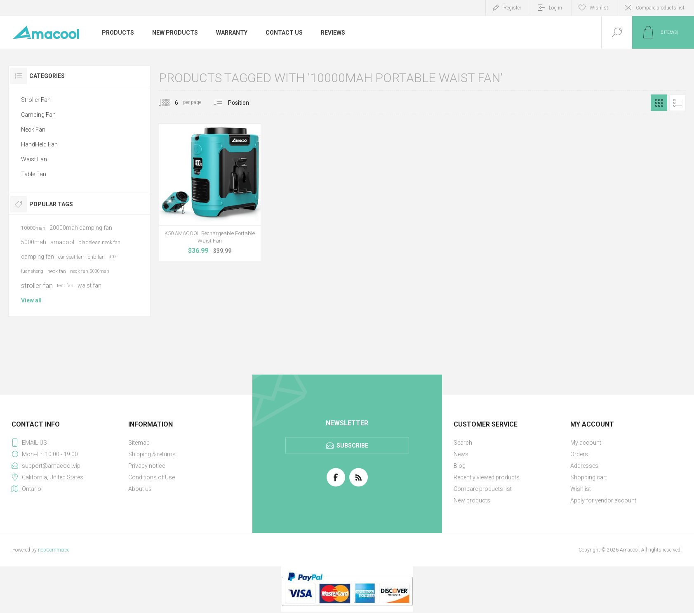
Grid (659, 102)
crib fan (96, 257)
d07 (112, 256)
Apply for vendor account (603, 500)
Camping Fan (38, 114)
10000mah (33, 228)
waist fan (89, 285)
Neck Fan (33, 129)
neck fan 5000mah (89, 271)
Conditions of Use (151, 477)
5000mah (33, 242)
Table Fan (33, 174)
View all (31, 300)
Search (463, 442)
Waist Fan (34, 159)
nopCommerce (53, 550)
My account (585, 442)
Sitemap (139, 442)
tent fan (65, 285)
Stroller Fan (36, 100)
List (677, 102)
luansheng (32, 271)
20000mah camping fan (80, 227)
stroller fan (37, 285)
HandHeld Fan (39, 144)
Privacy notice (146, 465)
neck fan (56, 271)
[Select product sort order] (245, 102)
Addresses (584, 465)
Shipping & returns (152, 454)
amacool (62, 242)
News (461, 454)
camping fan (37, 256)
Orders (579, 454)
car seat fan (71, 257)
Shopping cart (588, 477)
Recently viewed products (487, 477)
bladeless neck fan (99, 242)
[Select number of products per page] (170, 102)
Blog (460, 465)
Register (512, 8)
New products (472, 500)
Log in (555, 8)
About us (140, 489)
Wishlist (580, 489)
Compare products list (660, 8)
